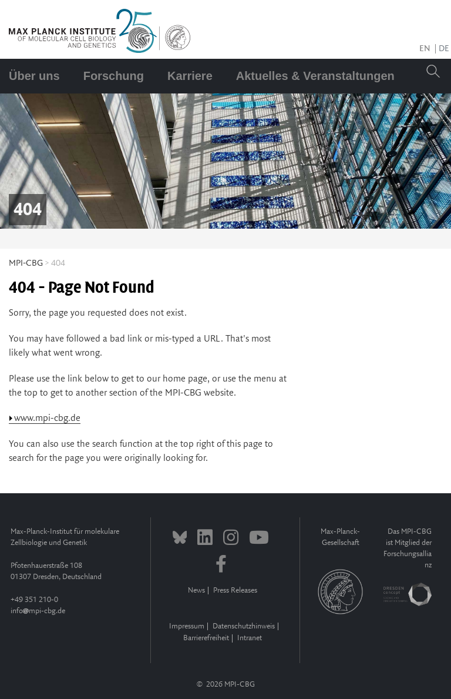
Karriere (190, 75)
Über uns (34, 75)
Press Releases (235, 590)
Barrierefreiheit (206, 638)
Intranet (249, 638)
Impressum (186, 626)
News (196, 590)
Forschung (113, 75)
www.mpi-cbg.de (47, 418)
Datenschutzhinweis (244, 626)
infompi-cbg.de (38, 611)
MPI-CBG (26, 263)
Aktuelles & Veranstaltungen (315, 75)
